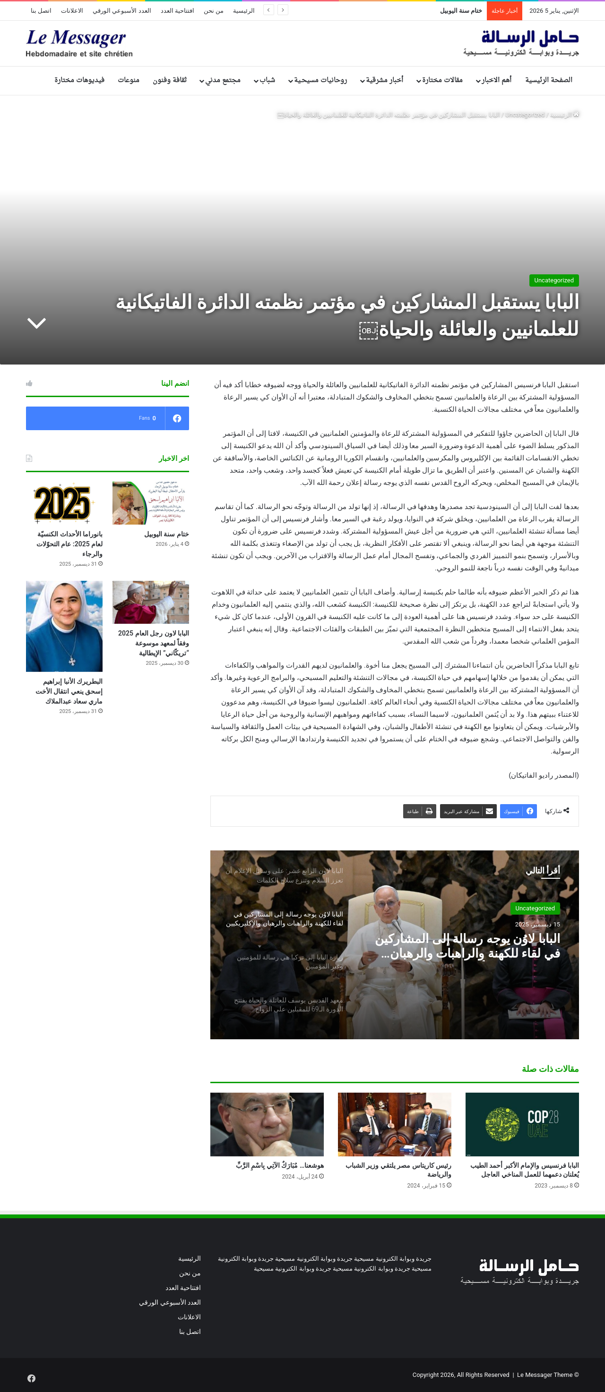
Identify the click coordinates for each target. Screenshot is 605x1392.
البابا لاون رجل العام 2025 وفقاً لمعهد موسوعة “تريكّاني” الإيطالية (153, 643)
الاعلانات (72, 10)
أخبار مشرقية (384, 80)
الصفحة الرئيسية (548, 80)
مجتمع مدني (223, 80)
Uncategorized (524, 114)
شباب (267, 80)
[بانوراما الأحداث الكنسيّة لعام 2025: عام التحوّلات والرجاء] (64, 503)
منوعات (128, 80)
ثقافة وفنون (170, 80)
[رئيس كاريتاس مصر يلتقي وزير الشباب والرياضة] (394, 1124)
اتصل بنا (41, 10)
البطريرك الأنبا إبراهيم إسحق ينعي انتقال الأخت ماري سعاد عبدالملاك (69, 691)
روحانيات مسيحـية (320, 80)
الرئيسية (244, 10)
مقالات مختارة (442, 80)
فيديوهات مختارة (79, 80)
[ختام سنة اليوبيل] (150, 503)
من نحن (214, 10)
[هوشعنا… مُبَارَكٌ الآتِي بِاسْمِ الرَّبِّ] (267, 1124)
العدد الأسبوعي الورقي (122, 10)
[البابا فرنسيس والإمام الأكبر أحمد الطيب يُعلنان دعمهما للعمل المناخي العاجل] (522, 1124)
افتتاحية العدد (177, 10)
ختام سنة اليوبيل (461, 10)
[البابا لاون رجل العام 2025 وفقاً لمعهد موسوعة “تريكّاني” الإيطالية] (150, 602)
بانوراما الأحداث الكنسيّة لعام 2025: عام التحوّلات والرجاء (69, 544)
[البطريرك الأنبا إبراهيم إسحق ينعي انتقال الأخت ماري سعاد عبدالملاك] (64, 626)
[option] (394, 944)
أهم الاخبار (496, 80)
